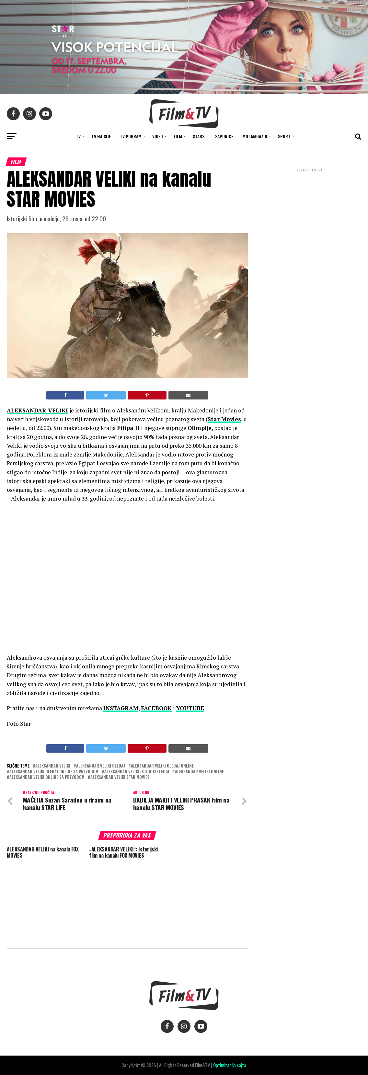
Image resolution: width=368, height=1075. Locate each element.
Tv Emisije (101, 136)
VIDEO (157, 136)
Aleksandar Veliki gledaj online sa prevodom (53, 772)
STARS (198, 136)
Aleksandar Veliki (52, 766)
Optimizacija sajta (229, 1065)
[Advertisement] (309, 216)
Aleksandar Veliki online (199, 772)
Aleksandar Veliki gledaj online (162, 766)
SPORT (284, 136)
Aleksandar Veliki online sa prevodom (47, 777)
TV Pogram (131, 136)
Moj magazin (254, 136)
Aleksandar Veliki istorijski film (136, 772)
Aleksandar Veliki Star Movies (120, 777)
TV (78, 136)
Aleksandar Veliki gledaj (100, 766)
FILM (178, 136)
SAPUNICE (224, 136)
